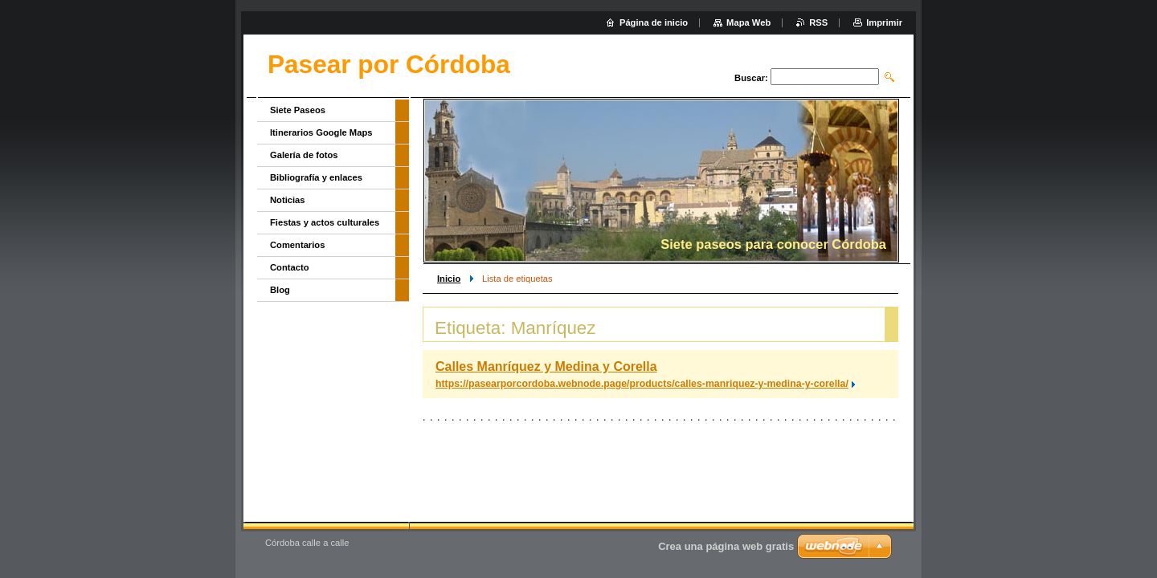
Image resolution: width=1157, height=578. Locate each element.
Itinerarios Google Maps (321, 132)
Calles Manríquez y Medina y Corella (546, 366)
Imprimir (884, 22)
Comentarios (297, 245)
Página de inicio (653, 22)
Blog (280, 290)
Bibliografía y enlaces (316, 177)
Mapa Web (748, 22)
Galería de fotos (304, 155)
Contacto (289, 267)
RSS (818, 22)
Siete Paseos (297, 110)
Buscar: (751, 78)
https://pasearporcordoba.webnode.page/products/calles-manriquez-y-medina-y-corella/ (641, 383)
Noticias (287, 200)
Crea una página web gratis (726, 546)
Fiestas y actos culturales (324, 222)
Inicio (448, 278)
